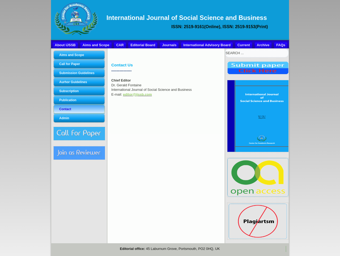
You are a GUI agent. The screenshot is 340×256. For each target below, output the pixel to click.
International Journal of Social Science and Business (187, 17)
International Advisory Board (207, 45)
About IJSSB (65, 45)
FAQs (280, 45)
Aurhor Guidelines (73, 82)
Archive (263, 45)
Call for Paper (69, 64)
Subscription (69, 91)
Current (243, 45)
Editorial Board (142, 45)
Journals (169, 45)
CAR (120, 45)
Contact (65, 109)
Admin (64, 118)
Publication (67, 100)
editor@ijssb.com (137, 94)
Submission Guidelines (77, 73)
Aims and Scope (95, 45)
